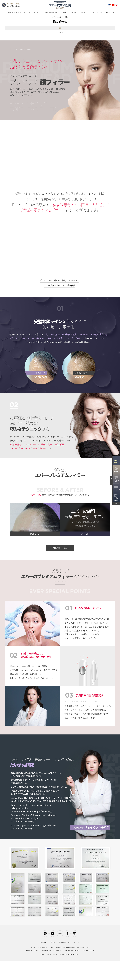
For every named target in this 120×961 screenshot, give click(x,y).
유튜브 (52, 933)
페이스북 (67, 933)
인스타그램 (60, 933)
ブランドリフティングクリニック (15, 12)
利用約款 (52, 942)
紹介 (66, 17)
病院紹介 (43, 942)
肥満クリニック (110, 12)
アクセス (77, 942)
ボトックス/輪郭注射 (51, 12)
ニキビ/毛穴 (73, 12)
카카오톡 (45, 933)
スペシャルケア (56, 17)
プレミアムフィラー (35, 12)
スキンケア (84, 12)
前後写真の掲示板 (60, 548)
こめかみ (60, 32)
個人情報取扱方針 (64, 942)
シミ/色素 (63, 12)
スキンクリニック (96, 12)
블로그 (75, 933)
